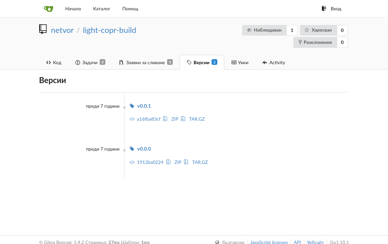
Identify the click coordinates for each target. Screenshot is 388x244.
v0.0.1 (140, 106)
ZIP (170, 119)
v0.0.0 (140, 149)
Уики (239, 62)
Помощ (130, 8)
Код (53, 62)
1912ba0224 (146, 162)
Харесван (318, 30)
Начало (73, 8)
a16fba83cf (144, 119)
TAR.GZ (193, 119)
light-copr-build (109, 30)
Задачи (90, 62)
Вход (331, 8)
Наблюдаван (264, 30)
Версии (202, 62)
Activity (273, 62)
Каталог (101, 8)
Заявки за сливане (146, 62)
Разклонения (315, 42)
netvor (62, 30)
